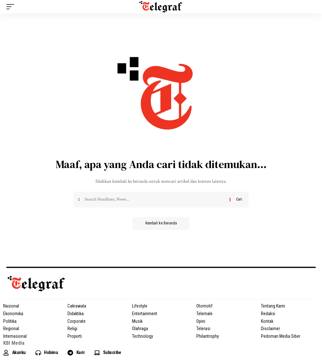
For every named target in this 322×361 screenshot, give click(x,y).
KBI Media (13, 343)
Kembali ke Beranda (161, 223)
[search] (311, 7)
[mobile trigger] (11, 6)
